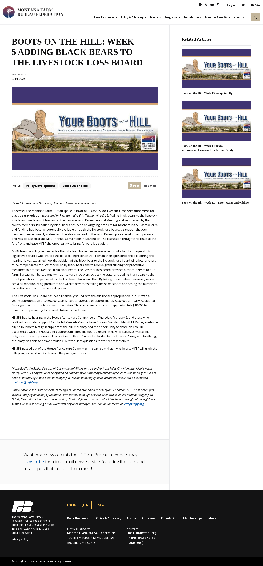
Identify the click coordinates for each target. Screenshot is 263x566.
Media (131, 518)
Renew (255, 5)
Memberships (192, 518)
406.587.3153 (146, 538)
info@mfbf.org (145, 533)
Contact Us (134, 542)
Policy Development (40, 186)
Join (243, 5)
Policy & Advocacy (108, 518)
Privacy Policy (20, 539)
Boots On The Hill (75, 186)
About (212, 518)
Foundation (169, 518)
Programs (148, 518)
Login (71, 505)
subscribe (33, 462)
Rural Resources (78, 518)
